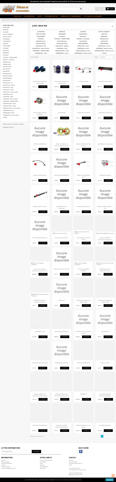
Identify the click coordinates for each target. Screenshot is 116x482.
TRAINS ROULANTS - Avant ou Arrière (11, 108)
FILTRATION (5, 55)
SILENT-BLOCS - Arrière (8, 89)
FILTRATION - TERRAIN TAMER (10, 57)
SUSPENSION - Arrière (8, 96)
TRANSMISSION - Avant (8, 110)
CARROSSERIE (6, 39)
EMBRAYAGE (6, 52)
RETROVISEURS (6, 80)
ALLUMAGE (5, 32)
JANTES (39, 16)
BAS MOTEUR (6, 71)
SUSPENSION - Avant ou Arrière (10, 99)
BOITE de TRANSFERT (8, 34)
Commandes (43, 462)
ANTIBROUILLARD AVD (105, 175)
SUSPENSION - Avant (8, 94)
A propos (3, 465)
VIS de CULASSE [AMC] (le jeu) (40, 237)
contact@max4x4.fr (77, 473)
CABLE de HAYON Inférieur (40, 175)
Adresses (42, 465)
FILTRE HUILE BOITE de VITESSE (40, 363)
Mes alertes (42, 468)
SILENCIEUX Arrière (83, 81)
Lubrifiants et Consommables (70, 16)
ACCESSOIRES (6, 27)
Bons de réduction (44, 466)
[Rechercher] (63, 8)
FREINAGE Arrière (7, 64)
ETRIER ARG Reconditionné (61, 363)
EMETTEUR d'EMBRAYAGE (40, 144)
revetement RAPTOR (51, 16)
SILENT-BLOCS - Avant (8, 87)
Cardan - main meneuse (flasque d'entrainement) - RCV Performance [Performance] (39, 270)
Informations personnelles (46, 460)
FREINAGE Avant (7, 62)
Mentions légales (5, 462)
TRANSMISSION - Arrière (8, 112)
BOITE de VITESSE (7, 36)
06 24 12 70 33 (79, 474)
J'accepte (109, 479)
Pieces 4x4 (17, 16)
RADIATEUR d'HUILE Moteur (105, 81)
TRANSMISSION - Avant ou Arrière (11, 115)
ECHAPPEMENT (6, 45)
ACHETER (42, 86)
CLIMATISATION (6, 41)
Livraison (3, 460)
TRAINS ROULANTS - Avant (9, 103)
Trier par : (96, 57)
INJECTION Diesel (7, 66)
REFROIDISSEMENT (7, 78)
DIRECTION (5, 43)
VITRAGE (5, 117)
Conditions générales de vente (8, 468)
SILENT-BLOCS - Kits (7, 82)
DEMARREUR (83, 394)
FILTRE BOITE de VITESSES (83, 112)
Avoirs (41, 463)
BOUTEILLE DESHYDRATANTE (61, 175)
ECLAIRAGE (5, 48)
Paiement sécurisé (5, 466)
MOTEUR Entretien (7, 73)
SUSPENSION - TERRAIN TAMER (10, 101)
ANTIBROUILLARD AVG (105, 425)
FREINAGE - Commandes (9, 59)
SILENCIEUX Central (40, 331)
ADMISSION (5, 29)
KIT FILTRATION (62, 112)
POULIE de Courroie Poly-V (61, 237)
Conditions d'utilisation (6, 463)
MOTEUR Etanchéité (7, 75)
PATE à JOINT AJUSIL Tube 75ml (61, 269)
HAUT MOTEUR (6, 69)
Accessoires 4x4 (29, 16)
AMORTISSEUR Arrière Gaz (83, 206)
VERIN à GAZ (61, 300)
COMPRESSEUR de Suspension (105, 144)
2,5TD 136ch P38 (8, 25)
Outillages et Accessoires (93, 16)
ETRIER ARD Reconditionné (105, 112)
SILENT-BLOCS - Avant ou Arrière (10, 92)
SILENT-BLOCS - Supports (9, 85)
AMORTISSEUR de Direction (40, 206)
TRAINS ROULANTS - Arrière (9, 106)
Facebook (80, 451)
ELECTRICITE (6, 50)
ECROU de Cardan (105, 363)
